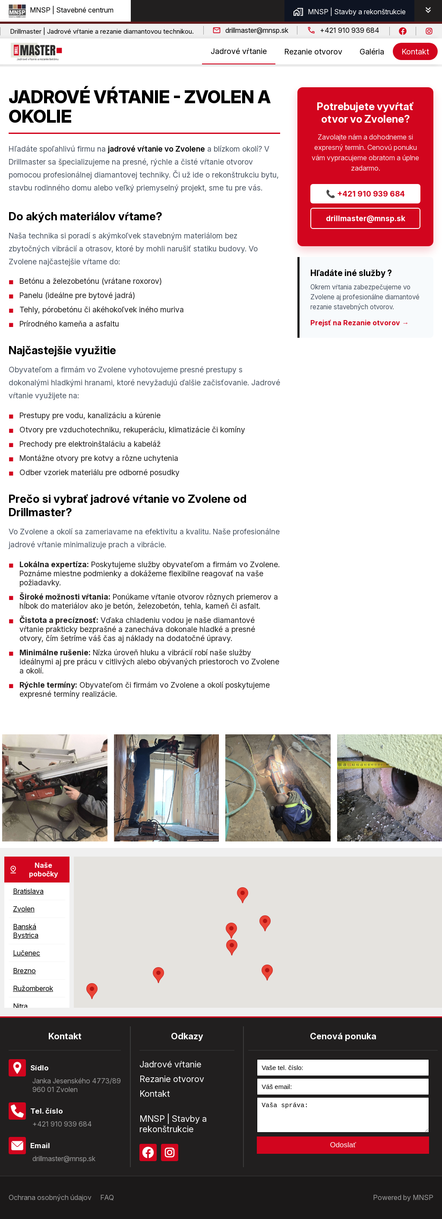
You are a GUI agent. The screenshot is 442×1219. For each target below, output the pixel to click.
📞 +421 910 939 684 (365, 193)
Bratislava (28, 891)
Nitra (20, 1006)
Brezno (24, 970)
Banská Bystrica (25, 931)
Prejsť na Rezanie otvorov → (359, 322)
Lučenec (26, 953)
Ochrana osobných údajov (50, 1197)
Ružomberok (33, 988)
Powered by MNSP (403, 1197)
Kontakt (415, 51)
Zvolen (24, 909)
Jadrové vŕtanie (239, 51)
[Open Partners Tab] (428, 11)
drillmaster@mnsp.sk (365, 218)
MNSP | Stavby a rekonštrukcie (349, 11)
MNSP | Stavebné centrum (61, 10)
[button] (231, 948)
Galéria (372, 51)
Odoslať (343, 1150)
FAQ (107, 1197)
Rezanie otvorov (313, 51)
